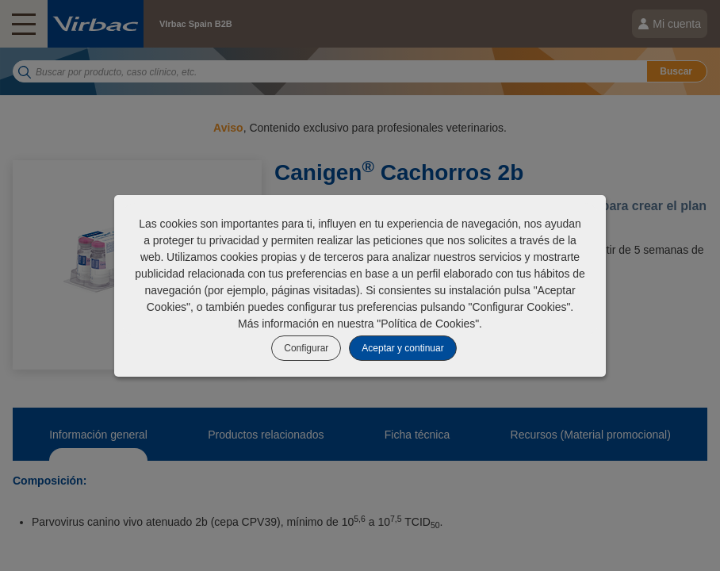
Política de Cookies (428, 323)
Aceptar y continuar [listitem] (402, 348)
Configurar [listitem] (306, 348)
